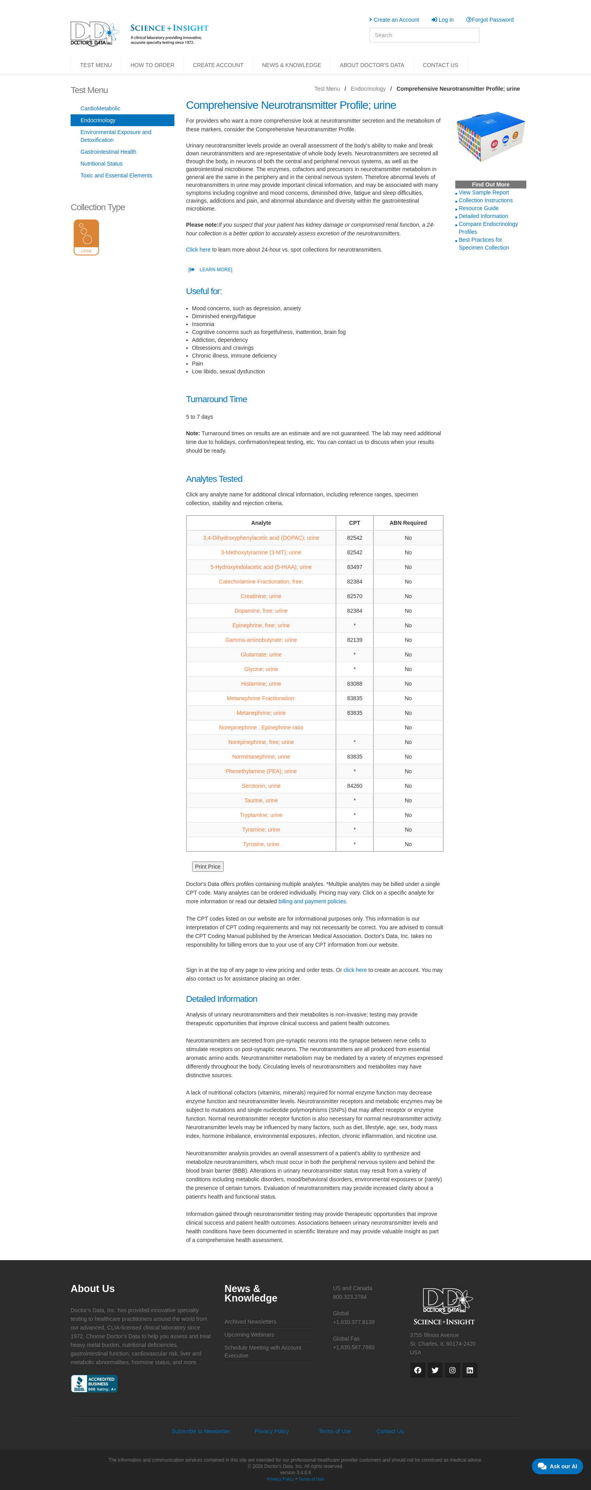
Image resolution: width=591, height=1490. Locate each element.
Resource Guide (479, 208)
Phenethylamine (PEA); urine (261, 771)
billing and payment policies (312, 901)
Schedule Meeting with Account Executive (262, 1352)
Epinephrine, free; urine (261, 625)
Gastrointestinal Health (108, 152)
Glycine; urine (261, 669)
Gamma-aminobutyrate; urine (261, 640)
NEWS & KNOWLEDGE (291, 65)
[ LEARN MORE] (210, 269)
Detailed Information (483, 216)
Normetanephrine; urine (261, 756)
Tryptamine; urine (261, 815)
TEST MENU (96, 65)
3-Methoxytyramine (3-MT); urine (261, 552)
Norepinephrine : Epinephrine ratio (261, 727)
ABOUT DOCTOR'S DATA (372, 65)
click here (355, 970)
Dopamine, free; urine (261, 611)
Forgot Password (490, 20)
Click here (198, 249)
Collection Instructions (486, 200)
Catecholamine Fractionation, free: (261, 581)
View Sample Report (484, 192)
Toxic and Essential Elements (116, 175)
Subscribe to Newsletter (201, 1431)
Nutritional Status (101, 163)
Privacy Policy (271, 1431)
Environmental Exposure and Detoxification (115, 136)
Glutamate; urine (261, 654)
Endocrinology (368, 89)
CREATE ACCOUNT (218, 65)
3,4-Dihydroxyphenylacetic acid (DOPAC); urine (261, 538)
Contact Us (390, 1431)
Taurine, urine (261, 800)
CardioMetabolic (100, 108)
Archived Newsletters (250, 1321)
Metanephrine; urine (261, 713)
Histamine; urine (261, 684)
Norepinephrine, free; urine (261, 742)
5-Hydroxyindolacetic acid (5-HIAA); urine (261, 567)
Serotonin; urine (261, 786)
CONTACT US (440, 65)
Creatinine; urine (261, 596)
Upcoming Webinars (249, 1334)
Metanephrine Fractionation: (261, 698)
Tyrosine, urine (261, 844)
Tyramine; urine (261, 829)
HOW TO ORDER (153, 65)
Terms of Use (335, 1431)
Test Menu (327, 89)
